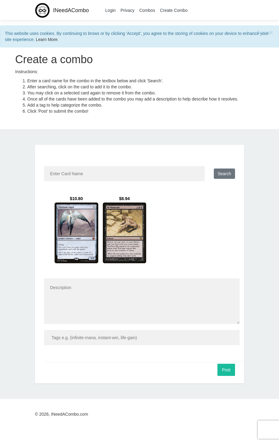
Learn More (47, 39)
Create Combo (173, 10)
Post (226, 369)
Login (110, 10)
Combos (147, 10)
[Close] (264, 33)
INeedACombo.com (69, 414)
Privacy (127, 10)
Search (224, 173)
